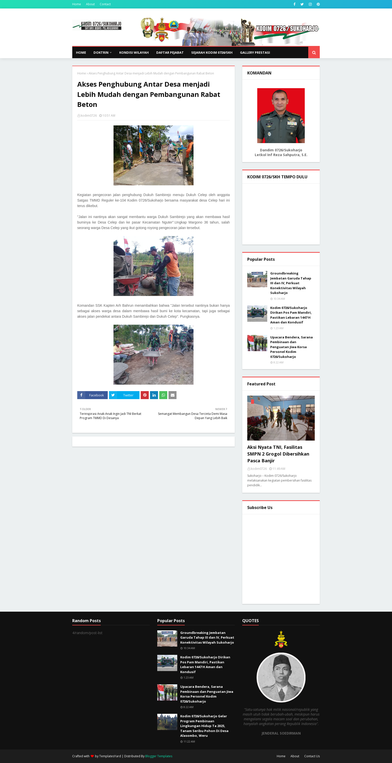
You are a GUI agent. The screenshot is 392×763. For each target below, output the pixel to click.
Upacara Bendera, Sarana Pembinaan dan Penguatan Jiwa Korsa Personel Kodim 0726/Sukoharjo (291, 347)
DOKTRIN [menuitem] (101, 52)
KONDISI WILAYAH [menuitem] (134, 52)
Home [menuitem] (81, 52)
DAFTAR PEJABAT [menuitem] (170, 52)
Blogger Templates (158, 756)
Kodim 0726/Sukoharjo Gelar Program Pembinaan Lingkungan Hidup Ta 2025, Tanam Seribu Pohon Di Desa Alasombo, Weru (204, 726)
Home (76, 4)
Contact (105, 4)
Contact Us (312, 756)
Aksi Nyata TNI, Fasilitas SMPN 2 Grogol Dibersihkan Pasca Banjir (278, 454)
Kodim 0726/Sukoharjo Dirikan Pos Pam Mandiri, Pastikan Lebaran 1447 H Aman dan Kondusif (291, 315)
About (90, 4)
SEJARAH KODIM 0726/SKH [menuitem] (211, 52)
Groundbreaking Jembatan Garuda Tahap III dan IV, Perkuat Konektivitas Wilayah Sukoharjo (290, 283)
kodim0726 (89, 115)
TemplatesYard (110, 756)
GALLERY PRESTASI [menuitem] (255, 52)
